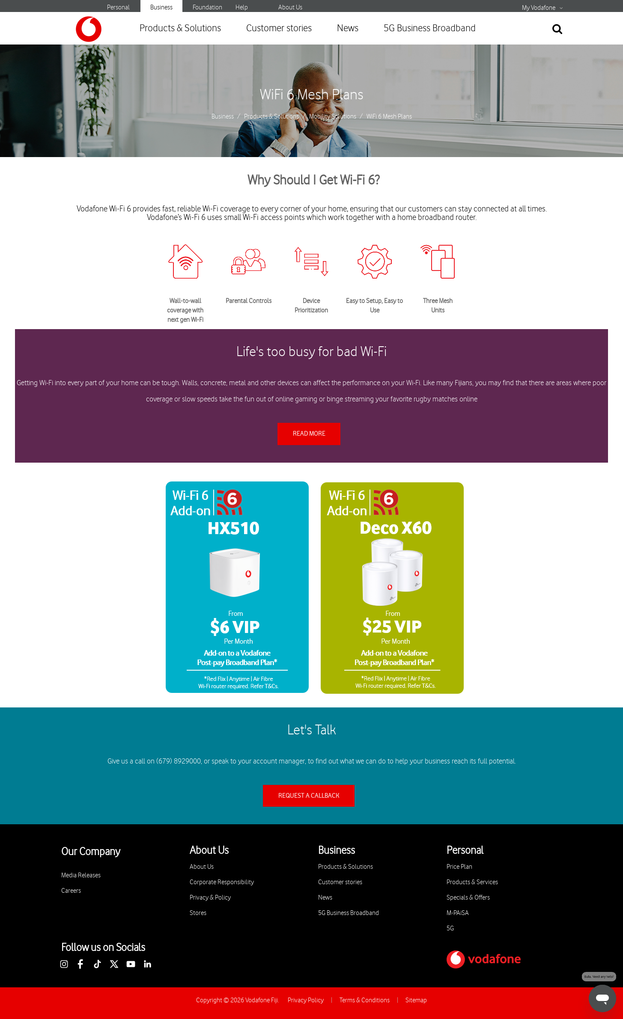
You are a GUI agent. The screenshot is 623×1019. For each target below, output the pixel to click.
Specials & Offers (468, 897)
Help (241, 7)
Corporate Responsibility (222, 882)
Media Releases (81, 875)
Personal (118, 7)
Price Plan (459, 866)
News (347, 28)
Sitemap (416, 1000)
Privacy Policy (306, 1000)
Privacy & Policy (210, 897)
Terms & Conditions (365, 1000)
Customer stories (279, 28)
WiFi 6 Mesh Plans (312, 95)
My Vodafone (538, 8)
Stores (198, 913)
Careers (71, 890)
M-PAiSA (458, 913)
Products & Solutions (180, 28)
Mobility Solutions (332, 116)
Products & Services (472, 882)
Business (161, 7)
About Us (290, 7)
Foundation (207, 7)
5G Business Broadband (430, 28)
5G (450, 928)
